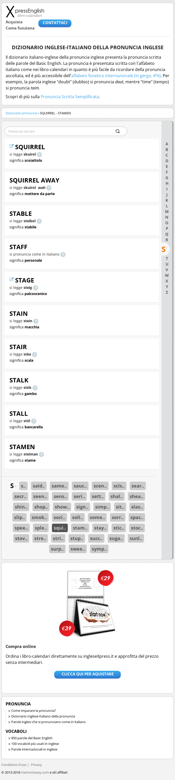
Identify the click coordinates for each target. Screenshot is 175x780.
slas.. (137, 507)
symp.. (99, 549)
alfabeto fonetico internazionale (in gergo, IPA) (116, 75)
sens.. (60, 496)
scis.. (119, 486)
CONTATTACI (55, 22)
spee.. (21, 528)
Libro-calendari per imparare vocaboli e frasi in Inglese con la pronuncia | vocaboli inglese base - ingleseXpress (25, 11)
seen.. (40, 496)
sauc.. (80, 486)
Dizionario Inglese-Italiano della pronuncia (43, 716)
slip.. (19, 517)
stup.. (76, 538)
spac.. (136, 517)
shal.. (117, 496)
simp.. (102, 507)
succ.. (96, 538)
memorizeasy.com (35, 772)
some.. (97, 517)
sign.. (82, 507)
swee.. (78, 549)
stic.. (118, 528)
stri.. (58, 538)
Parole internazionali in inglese (34, 749)
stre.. (40, 538)
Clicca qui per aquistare (88, 673)
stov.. (21, 538)
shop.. (41, 507)
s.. (23, 486)
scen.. (100, 486)
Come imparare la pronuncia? (33, 710)
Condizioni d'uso (14, 764)
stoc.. (137, 528)
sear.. (138, 486)
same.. (59, 486)
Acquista (14, 21)
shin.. (21, 507)
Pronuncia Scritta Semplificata (70, 96)
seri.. (79, 496)
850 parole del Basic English (31, 738)
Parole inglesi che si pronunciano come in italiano (48, 722)
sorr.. (118, 517)
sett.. (98, 496)
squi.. (60, 528)
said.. (39, 486)
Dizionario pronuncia (21, 113)
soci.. (59, 517)
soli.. (77, 517)
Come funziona (20, 28)
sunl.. (136, 538)
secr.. (20, 496)
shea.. (136, 496)
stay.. (100, 528)
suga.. (116, 538)
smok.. (39, 517)
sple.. (41, 528)
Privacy (36, 764)
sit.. (120, 507)
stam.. (80, 528)
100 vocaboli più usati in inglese (35, 743)
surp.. (57, 549)
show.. (62, 507)
